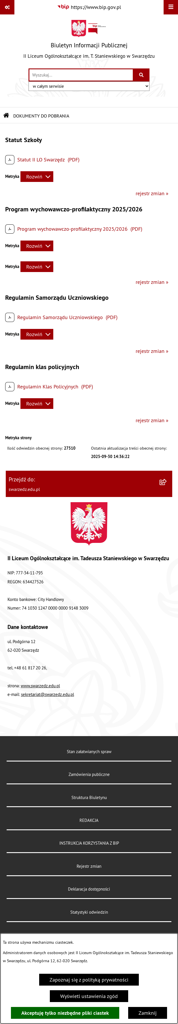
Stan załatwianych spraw (89, 751)
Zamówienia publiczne (89, 774)
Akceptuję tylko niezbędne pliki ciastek (65, 1013)
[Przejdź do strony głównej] (89, 41)
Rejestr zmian (89, 866)
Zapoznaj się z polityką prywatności (89, 979)
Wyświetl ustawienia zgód (89, 996)
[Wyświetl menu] (171, 7)
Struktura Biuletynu (89, 797)
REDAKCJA (89, 820)
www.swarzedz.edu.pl (40, 685)
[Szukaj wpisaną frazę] (141, 74)
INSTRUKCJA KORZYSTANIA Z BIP (89, 843)
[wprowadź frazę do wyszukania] (81, 74)
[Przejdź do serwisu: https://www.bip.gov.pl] (89, 7)
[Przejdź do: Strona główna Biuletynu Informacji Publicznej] (6, 115)
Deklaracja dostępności (89, 889)
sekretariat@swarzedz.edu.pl (47, 694)
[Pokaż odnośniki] (7, 7)
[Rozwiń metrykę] (36, 176)
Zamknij (148, 1013)
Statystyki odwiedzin (89, 912)
